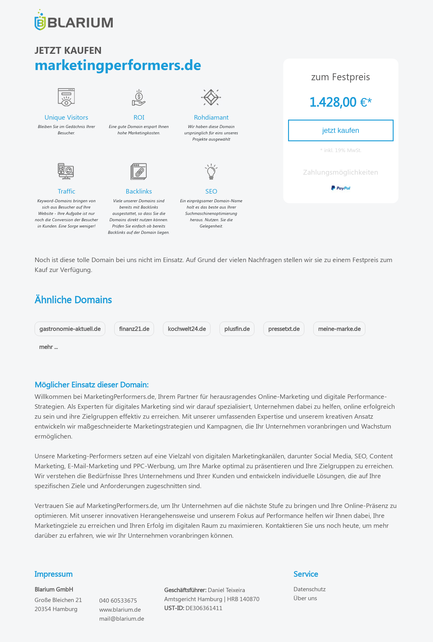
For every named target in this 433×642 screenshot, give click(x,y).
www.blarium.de (120, 609)
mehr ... (48, 346)
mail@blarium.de (121, 618)
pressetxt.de (283, 328)
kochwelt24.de (187, 328)
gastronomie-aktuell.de (69, 328)
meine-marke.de (339, 328)
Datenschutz (309, 589)
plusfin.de (237, 328)
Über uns (305, 598)
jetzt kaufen (340, 130)
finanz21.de (134, 328)
